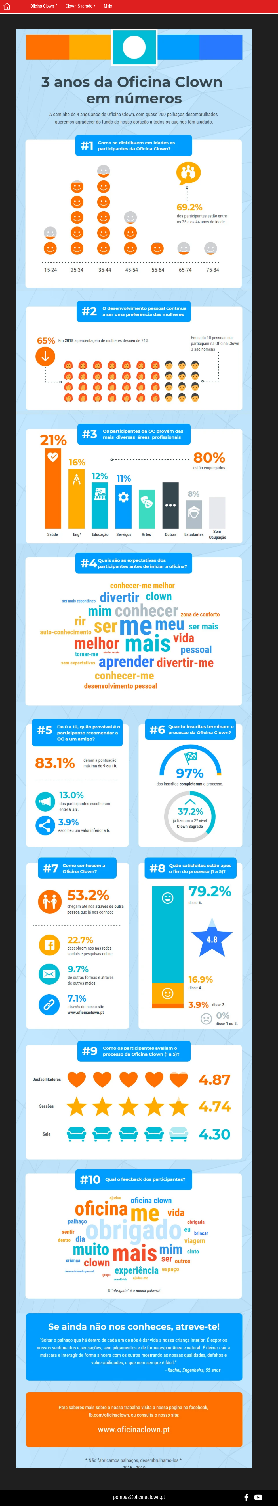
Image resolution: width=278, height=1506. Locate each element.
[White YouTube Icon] (258, 1497)
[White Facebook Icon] (246, 1497)
